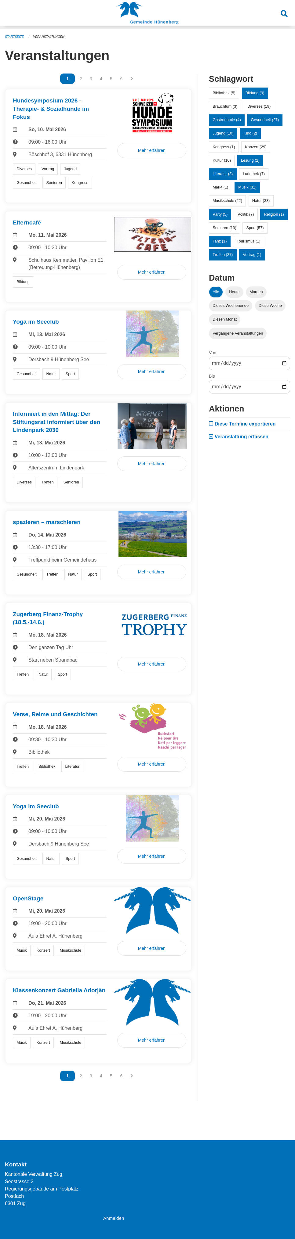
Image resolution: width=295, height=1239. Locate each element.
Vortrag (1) (252, 254)
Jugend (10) (223, 133)
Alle (216, 291)
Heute (234, 291)
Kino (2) (250, 133)
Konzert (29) (255, 146)
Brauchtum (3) (225, 106)
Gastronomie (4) (227, 119)
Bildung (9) (255, 92)
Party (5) (220, 214)
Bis (212, 375)
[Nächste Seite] (131, 78)
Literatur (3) (223, 173)
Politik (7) (246, 214)
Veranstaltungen (51, 36)
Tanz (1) (220, 241)
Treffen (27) (223, 254)
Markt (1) (220, 187)
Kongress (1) (224, 146)
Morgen (256, 291)
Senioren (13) (224, 227)
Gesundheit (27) (265, 119)
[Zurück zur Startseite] (147, 14)
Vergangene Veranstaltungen (238, 333)
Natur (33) (261, 200)
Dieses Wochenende (231, 305)
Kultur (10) (222, 160)
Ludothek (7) (254, 173)
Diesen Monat (225, 319)
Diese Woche (270, 305)
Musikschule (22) (227, 200)
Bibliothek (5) (224, 92)
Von (212, 352)
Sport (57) (255, 227)
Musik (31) (247, 187)
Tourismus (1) (248, 241)
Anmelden (114, 1218)
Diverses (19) (259, 106)
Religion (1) (274, 214)
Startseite (15, 36)
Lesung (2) (250, 160)
